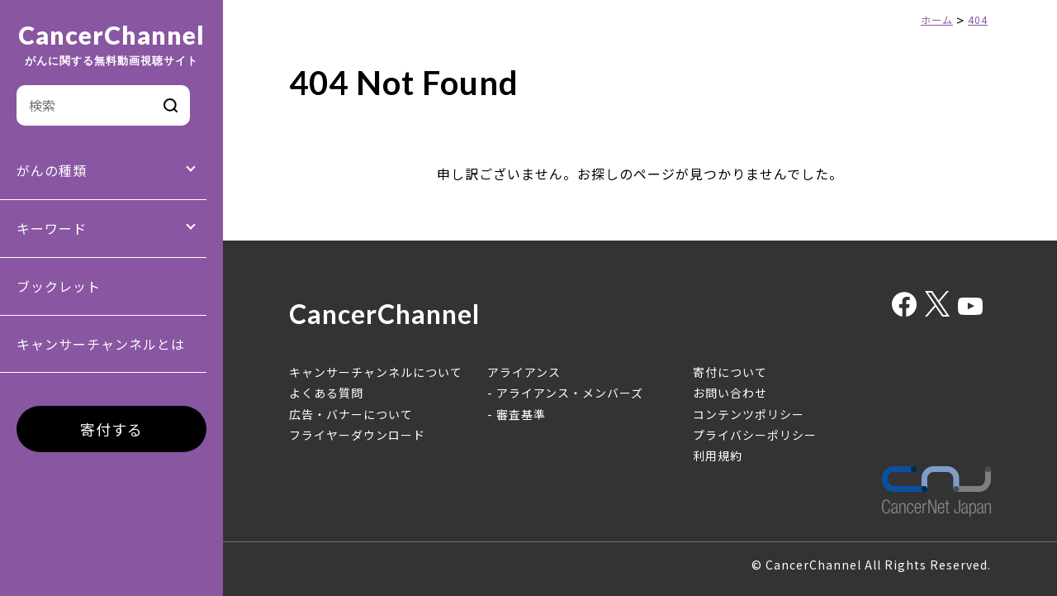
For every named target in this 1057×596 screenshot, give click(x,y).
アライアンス (524, 372)
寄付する (111, 429)
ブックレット (59, 286)
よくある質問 (326, 392)
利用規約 (717, 455)
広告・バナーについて (351, 414)
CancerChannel (111, 44)
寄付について (730, 372)
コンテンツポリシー (748, 414)
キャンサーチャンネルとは (101, 344)
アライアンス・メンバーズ (569, 392)
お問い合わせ (730, 392)
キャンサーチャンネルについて (375, 372)
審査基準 (521, 414)
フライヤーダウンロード (357, 435)
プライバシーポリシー (755, 435)
